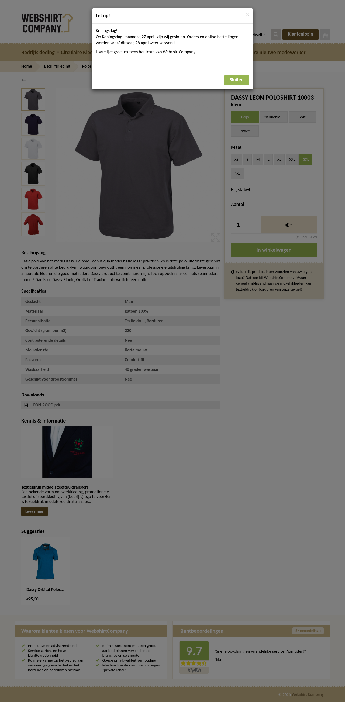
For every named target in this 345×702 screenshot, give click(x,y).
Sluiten (237, 80)
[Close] (247, 15)
